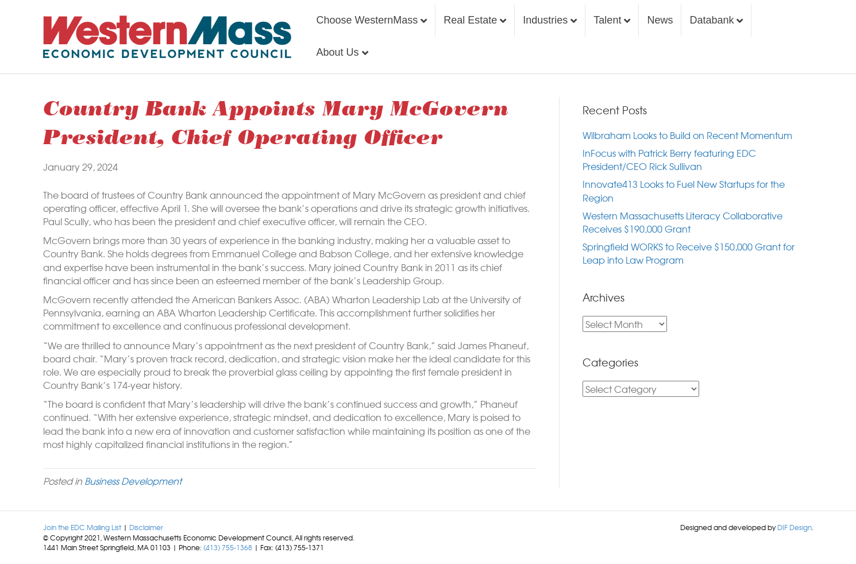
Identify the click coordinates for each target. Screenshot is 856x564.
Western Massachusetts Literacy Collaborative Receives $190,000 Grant (682, 221)
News (660, 20)
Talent (607, 20)
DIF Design (794, 527)
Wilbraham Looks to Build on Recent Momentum (687, 135)
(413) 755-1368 (227, 547)
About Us (338, 52)
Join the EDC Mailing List (82, 527)
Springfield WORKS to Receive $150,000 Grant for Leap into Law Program (689, 252)
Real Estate (470, 20)
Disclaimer (146, 527)
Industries (545, 20)
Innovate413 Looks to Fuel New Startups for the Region (684, 190)
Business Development (133, 481)
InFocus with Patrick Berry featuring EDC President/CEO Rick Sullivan (669, 159)
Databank (711, 20)
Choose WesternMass (367, 20)
